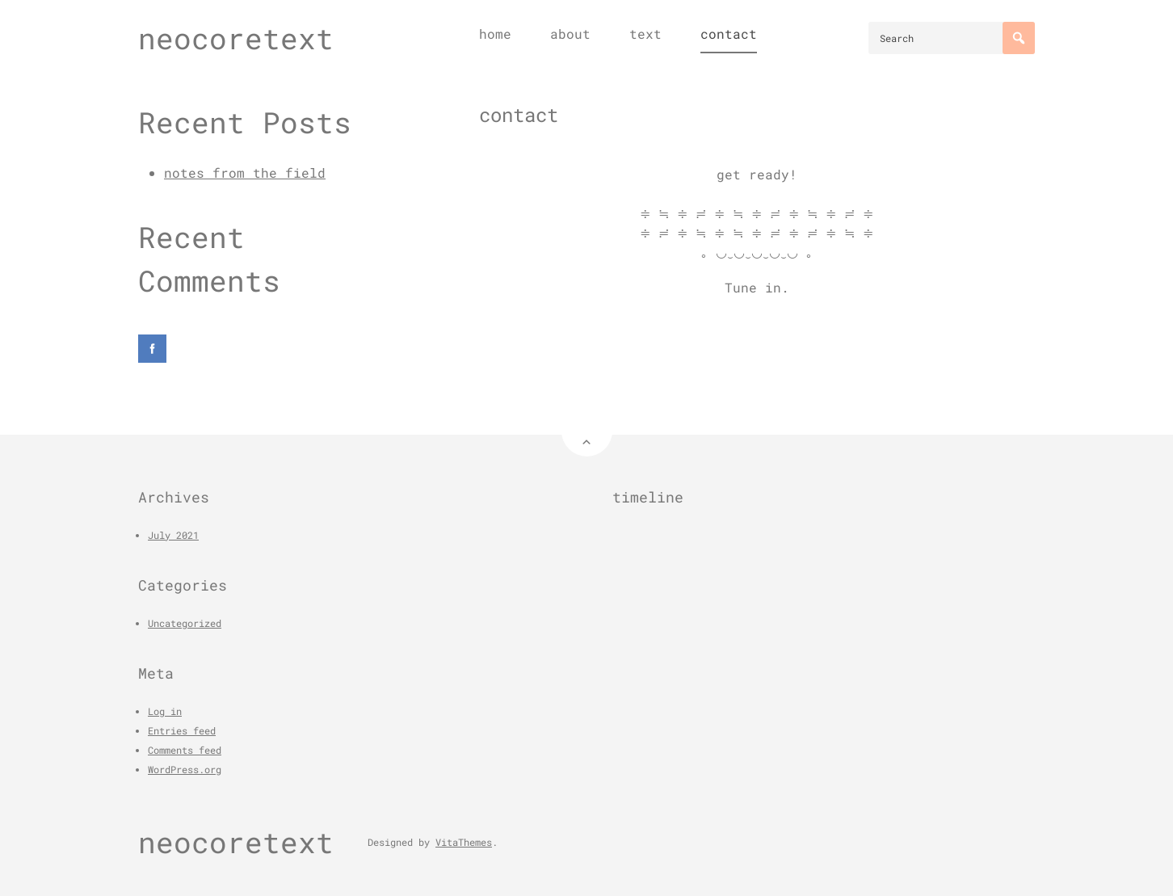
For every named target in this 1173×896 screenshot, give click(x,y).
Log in (165, 711)
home (495, 33)
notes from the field (245, 172)
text (645, 33)
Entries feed (182, 730)
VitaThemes (463, 841)
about (570, 33)
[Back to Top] (586, 431)
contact (728, 33)
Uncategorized (184, 622)
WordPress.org (184, 769)
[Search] (1019, 38)
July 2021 (173, 534)
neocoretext (236, 38)
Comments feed (184, 749)
